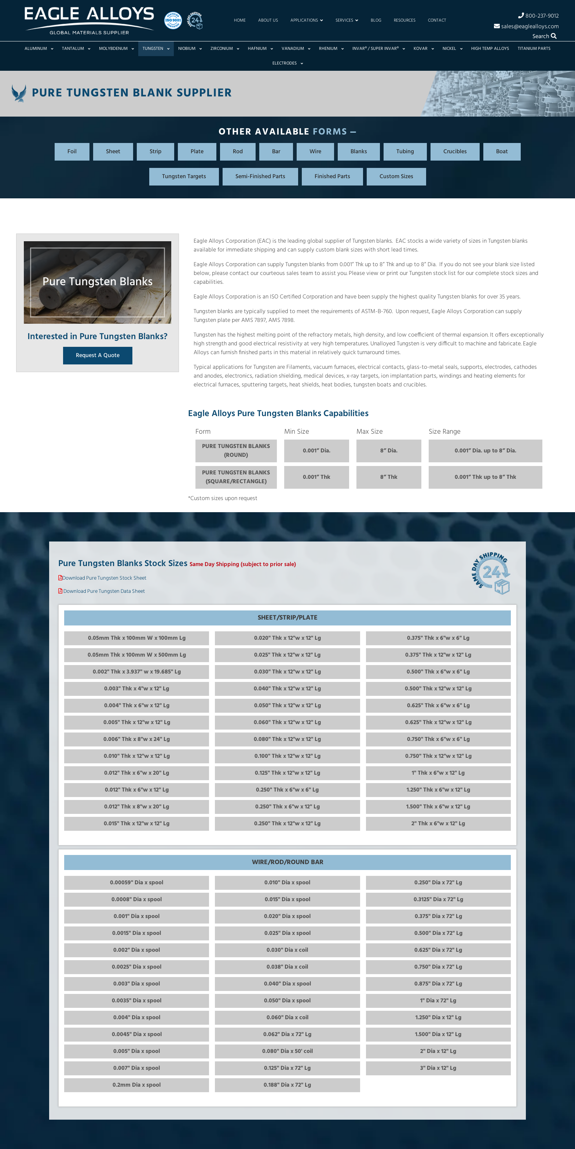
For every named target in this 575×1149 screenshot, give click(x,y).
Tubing (405, 152)
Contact (437, 20)
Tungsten (156, 48)
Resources (404, 20)
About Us (268, 20)
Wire (315, 152)
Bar (276, 152)
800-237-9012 (538, 15)
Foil (72, 152)
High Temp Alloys (490, 49)
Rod (238, 152)
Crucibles (455, 152)
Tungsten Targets (184, 177)
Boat (502, 152)
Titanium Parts (534, 49)
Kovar (424, 48)
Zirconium (224, 48)
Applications (306, 20)
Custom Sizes (396, 177)
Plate (197, 152)
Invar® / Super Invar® (378, 48)
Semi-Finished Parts (260, 177)
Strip (155, 152)
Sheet (113, 152)
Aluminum (39, 48)
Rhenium (331, 48)
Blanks (359, 152)
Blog (376, 20)
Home (240, 20)
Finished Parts (332, 177)
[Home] (89, 20)
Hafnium (260, 48)
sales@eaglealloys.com (526, 26)
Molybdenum (116, 48)
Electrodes (287, 63)
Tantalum (76, 48)
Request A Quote (98, 356)
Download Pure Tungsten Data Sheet (104, 591)
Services (347, 20)
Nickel (452, 48)
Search (544, 37)
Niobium (190, 48)
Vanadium (296, 48)
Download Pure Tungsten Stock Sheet (104, 578)
